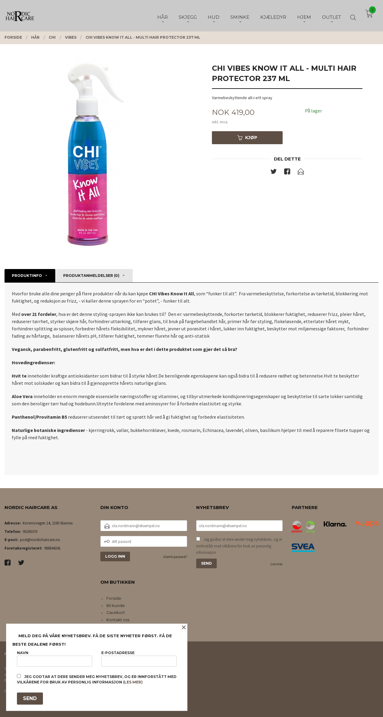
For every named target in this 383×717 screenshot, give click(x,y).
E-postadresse (139, 658)
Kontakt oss (117, 619)
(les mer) (133, 682)
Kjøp (247, 137)
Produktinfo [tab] (27, 275)
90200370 (30, 531)
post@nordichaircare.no (40, 539)
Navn (54, 658)
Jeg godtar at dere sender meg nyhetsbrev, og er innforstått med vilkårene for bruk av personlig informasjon (239, 546)
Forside (113, 598)
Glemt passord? (175, 556)
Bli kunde (115, 605)
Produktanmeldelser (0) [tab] (91, 275)
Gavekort (115, 612)
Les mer (277, 564)
